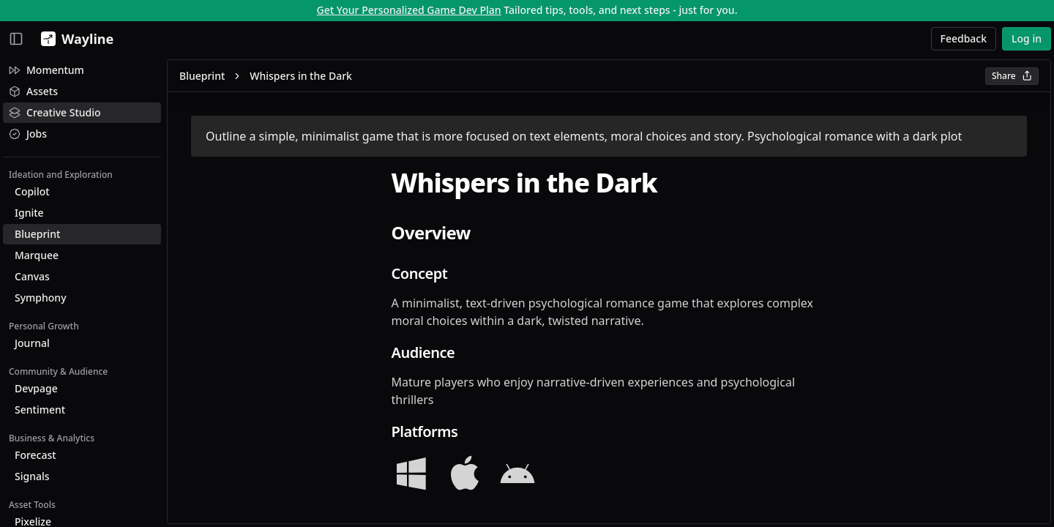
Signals (32, 476)
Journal (32, 343)
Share (1012, 76)
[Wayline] (74, 39)
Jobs (28, 134)
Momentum (46, 70)
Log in (1027, 38)
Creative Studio (55, 112)
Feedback (964, 38)
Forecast (35, 455)
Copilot (32, 191)
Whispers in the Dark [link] (301, 76)
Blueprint (37, 234)
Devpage (36, 388)
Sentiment (40, 409)
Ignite (29, 213)
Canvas (32, 276)
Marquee (37, 255)
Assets (33, 91)
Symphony (41, 297)
